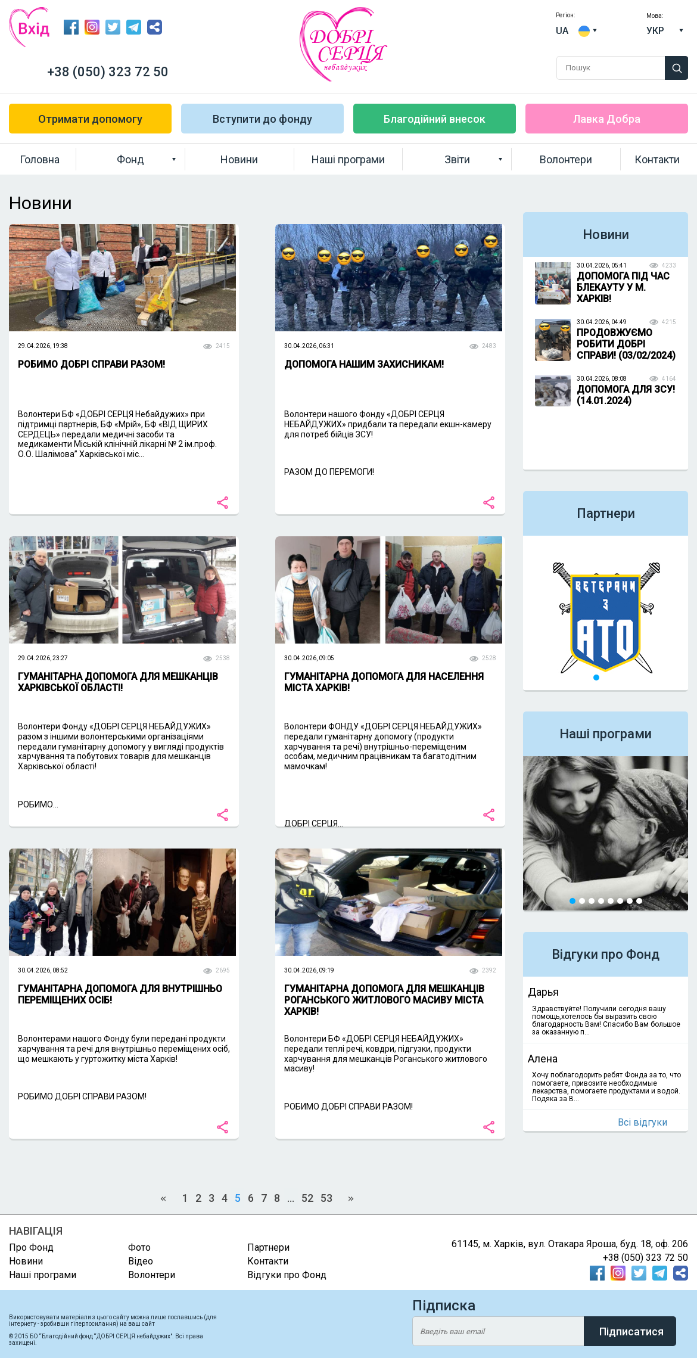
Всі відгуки (642, 1122)
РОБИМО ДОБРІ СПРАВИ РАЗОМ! (91, 364)
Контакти (657, 159)
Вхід (29, 26)
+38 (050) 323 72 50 (108, 71)
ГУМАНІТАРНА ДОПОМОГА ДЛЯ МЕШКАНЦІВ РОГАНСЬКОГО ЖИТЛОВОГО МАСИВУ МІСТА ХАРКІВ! (384, 1000)
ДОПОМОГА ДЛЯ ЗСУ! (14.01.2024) (626, 395)
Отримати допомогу (90, 119)
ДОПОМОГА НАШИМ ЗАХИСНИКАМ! (364, 364)
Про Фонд (31, 1247)
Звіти (457, 159)
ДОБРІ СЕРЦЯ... (313, 823)
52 (307, 1198)
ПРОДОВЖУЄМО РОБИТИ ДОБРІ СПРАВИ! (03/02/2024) (626, 344)
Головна (40, 159)
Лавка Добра (606, 119)
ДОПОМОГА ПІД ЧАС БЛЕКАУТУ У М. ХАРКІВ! (623, 287)
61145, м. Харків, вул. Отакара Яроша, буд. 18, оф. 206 (570, 1244)
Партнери (606, 513)
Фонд (130, 159)
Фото (139, 1247)
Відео (140, 1261)
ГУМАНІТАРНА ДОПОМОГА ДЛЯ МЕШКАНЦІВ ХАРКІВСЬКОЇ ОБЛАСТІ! (118, 682)
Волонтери (566, 159)
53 (326, 1198)
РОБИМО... (38, 804)
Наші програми (348, 159)
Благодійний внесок (435, 119)
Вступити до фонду (262, 119)
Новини (239, 159)
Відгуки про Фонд (605, 954)
